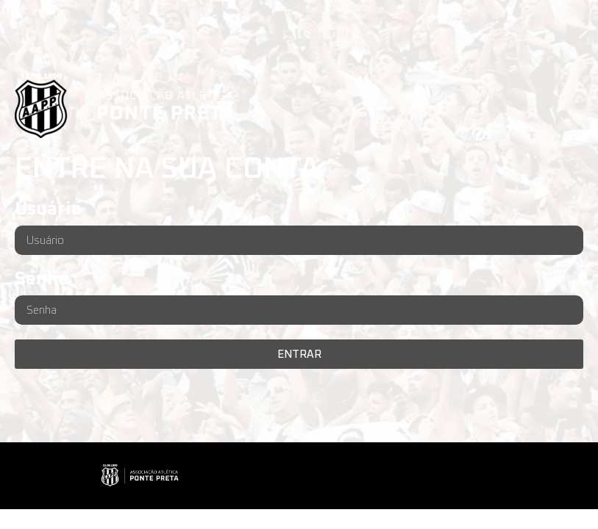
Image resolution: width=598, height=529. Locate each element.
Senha (41, 279)
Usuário (48, 209)
